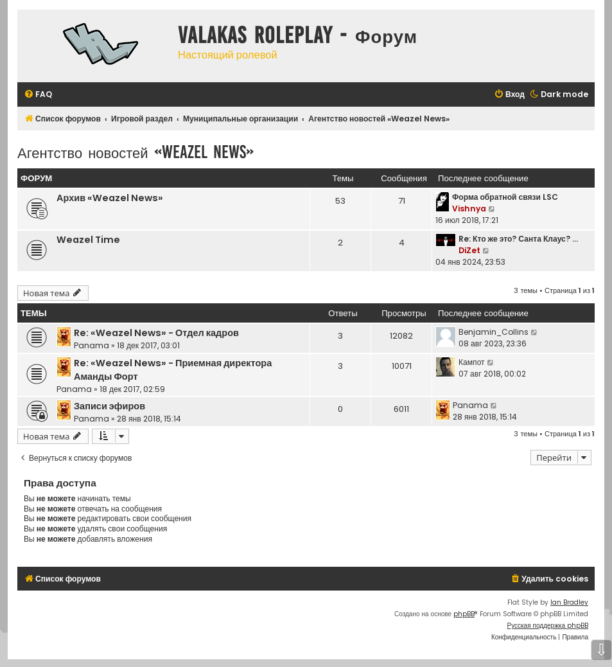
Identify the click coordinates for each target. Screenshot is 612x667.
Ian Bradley (569, 602)
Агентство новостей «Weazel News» (135, 152)
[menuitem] (38, 94)
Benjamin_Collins (494, 331)
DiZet (469, 250)
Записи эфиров (109, 406)
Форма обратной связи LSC (505, 196)
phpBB (464, 614)
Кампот (472, 362)
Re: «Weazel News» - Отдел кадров (156, 332)
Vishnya (469, 208)
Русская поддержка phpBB (547, 625)
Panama (91, 345)
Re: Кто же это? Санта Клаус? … (518, 238)
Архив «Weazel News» (110, 197)
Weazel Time (88, 239)
